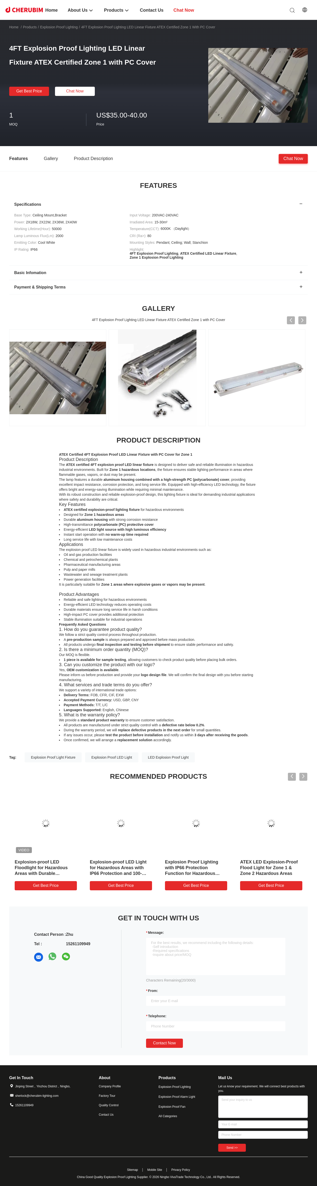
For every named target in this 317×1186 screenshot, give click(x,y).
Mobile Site (154, 1170)
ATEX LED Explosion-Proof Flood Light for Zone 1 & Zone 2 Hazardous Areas (269, 867)
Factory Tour (107, 1096)
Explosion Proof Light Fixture (53, 757)
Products (30, 27)
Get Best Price (29, 91)
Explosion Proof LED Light (111, 757)
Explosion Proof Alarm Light (176, 1097)
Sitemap (132, 1170)
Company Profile (110, 1086)
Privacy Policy (180, 1170)
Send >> (232, 1147)
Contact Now (164, 1043)
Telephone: (157, 1016)
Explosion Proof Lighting (59, 27)
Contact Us (106, 1114)
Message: (156, 933)
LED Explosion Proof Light (168, 757)
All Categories (167, 1116)
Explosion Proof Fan (171, 1106)
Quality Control (108, 1105)
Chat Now (75, 91)
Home (13, 27)
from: (153, 991)
